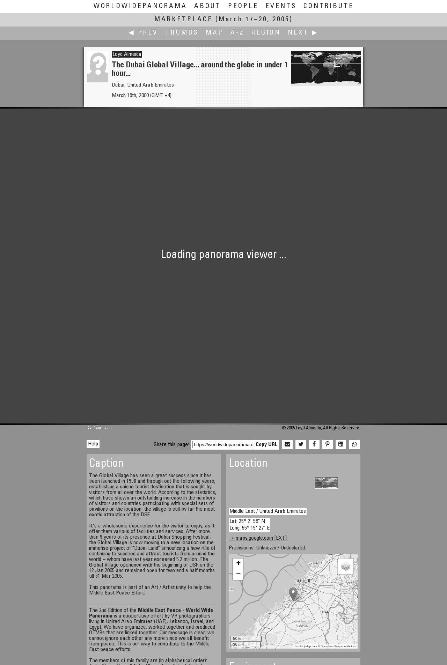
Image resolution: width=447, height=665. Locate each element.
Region (266, 33)
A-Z (237, 33)
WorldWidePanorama (140, 6)
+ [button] (238, 564)
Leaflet (299, 646)
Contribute (328, 6)
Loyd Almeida (126, 54)
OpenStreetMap (330, 646)
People (243, 6)
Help (93, 444)
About (207, 6)
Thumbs (182, 33)
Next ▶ (303, 33)
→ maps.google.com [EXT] (258, 538)
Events (280, 6)
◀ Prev (143, 33)
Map (215, 33)
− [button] (238, 574)
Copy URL (267, 445)
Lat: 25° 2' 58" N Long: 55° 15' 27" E (249, 525)
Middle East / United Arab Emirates (267, 511)
